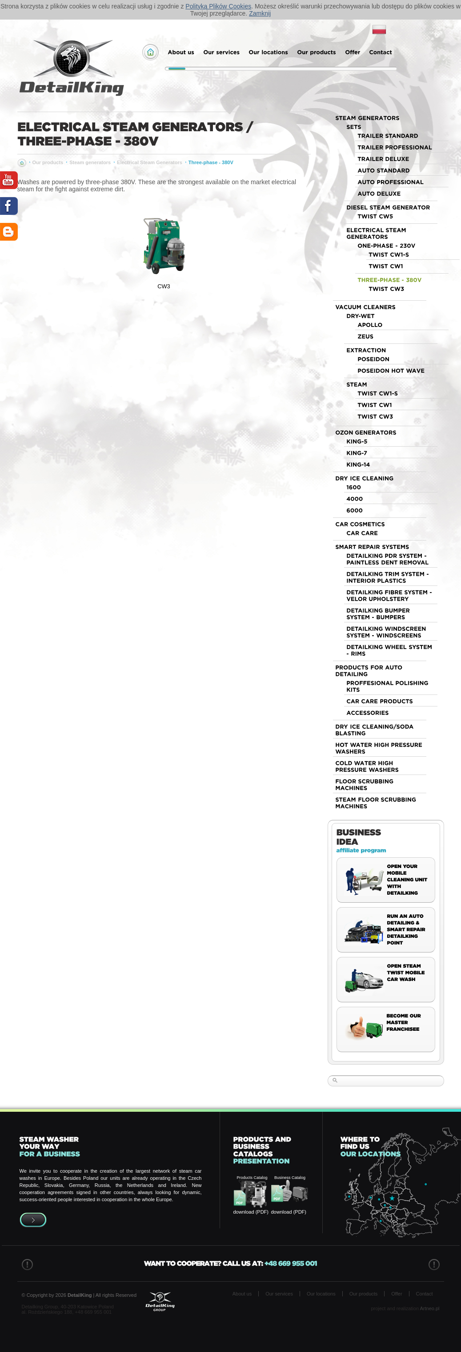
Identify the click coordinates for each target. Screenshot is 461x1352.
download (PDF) (251, 1212)
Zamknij (260, 13)
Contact (424, 1293)
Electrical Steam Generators (149, 162)
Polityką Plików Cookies (218, 6)
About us (242, 1293)
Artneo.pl (429, 1308)
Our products (48, 162)
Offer (396, 1293)
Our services (279, 1293)
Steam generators (90, 162)
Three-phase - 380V (210, 162)
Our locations (321, 1293)
